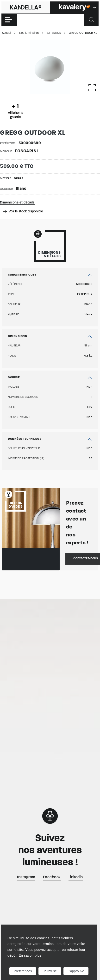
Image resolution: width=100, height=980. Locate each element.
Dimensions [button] (17, 336)
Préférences (23, 971)
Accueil (7, 33)
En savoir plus (30, 955)
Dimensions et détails (17, 202)
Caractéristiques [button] (22, 274)
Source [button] (14, 377)
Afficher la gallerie (15, 111)
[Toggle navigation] (9, 20)
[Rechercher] (91, 20)
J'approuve (76, 971)
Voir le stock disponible (23, 211)
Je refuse (50, 971)
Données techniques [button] (25, 439)
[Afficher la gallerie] (92, 87)
